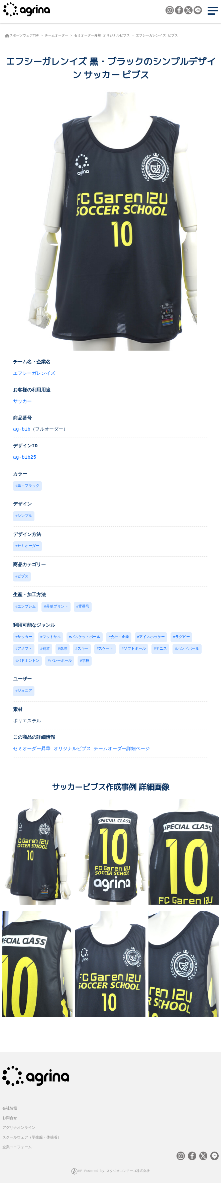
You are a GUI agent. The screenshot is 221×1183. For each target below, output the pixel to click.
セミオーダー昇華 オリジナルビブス (102, 35)
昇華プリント (57, 604)
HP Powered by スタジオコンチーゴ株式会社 (114, 1166)
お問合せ (9, 1113)
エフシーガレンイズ (34, 373)
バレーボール (61, 657)
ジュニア (24, 687)
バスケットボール (85, 634)
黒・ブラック (28, 485)
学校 (85, 657)
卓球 (63, 646)
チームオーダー (56, 35)
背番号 (83, 604)
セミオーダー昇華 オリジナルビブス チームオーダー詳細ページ (81, 745)
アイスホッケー (152, 634)
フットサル (51, 634)
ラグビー (182, 634)
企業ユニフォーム (17, 1142)
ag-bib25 (24, 457)
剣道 (46, 646)
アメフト (24, 646)
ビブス (22, 574)
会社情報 (9, 1103)
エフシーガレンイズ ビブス (157, 35)
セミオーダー (28, 544)
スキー (83, 646)
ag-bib (21, 429)
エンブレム (26, 604)
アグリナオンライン (18, 1123)
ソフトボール (135, 646)
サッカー (22, 401)
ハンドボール (188, 646)
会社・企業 (120, 634)
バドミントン (28, 657)
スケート (106, 646)
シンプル (24, 515)
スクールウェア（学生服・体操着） (31, 1132)
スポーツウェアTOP (24, 35)
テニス (161, 646)
